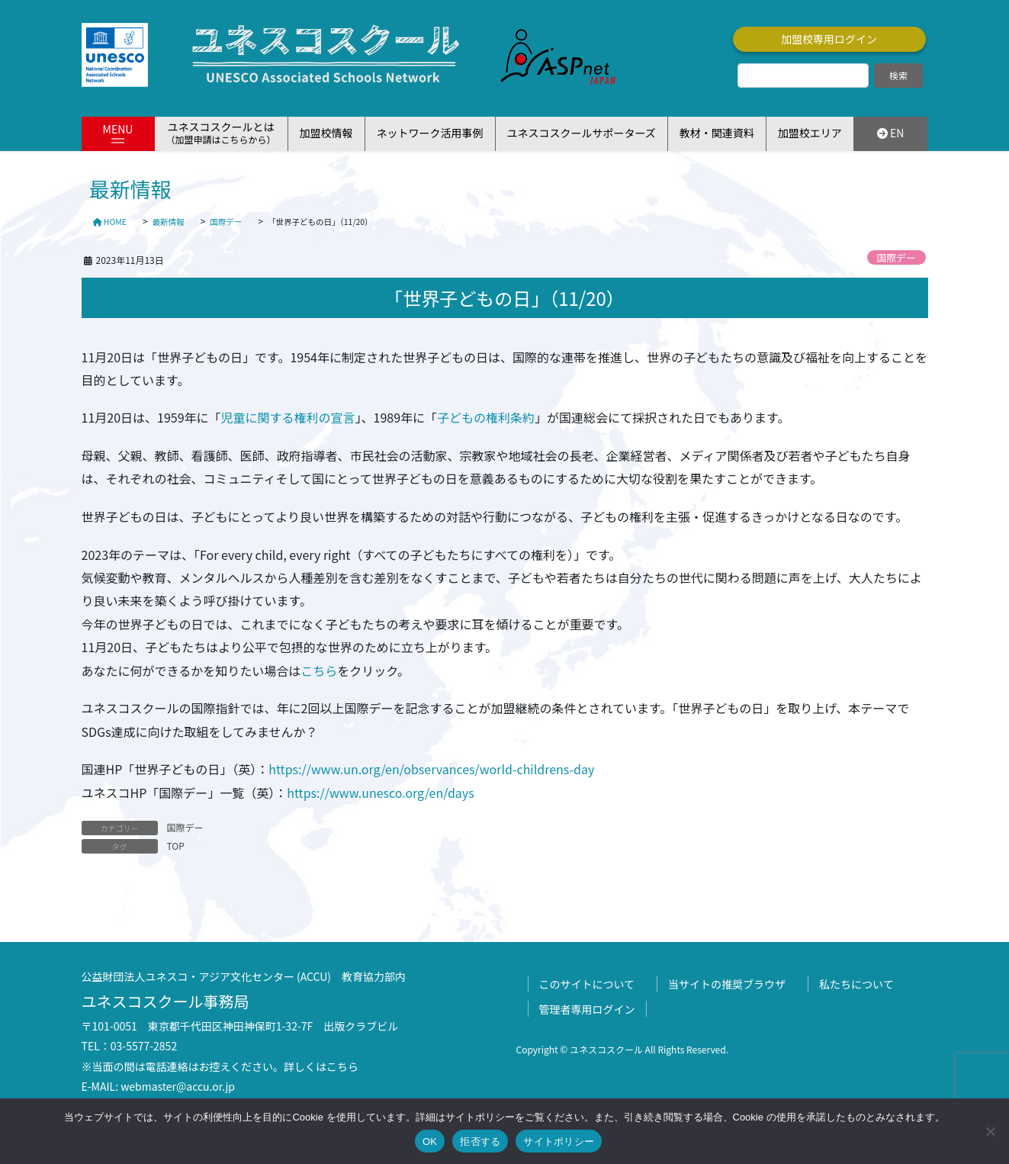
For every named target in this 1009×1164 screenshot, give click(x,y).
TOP (176, 845)
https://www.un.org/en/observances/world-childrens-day (431, 769)
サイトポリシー (558, 1141)
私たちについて (856, 984)
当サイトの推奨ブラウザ (727, 984)
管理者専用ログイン (587, 1009)
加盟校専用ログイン (829, 39)
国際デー (896, 257)
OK (430, 1141)
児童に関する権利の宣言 (288, 417)
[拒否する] (990, 1131)
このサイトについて (587, 984)
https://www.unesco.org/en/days (380, 792)
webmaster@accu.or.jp (178, 1086)
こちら (318, 670)
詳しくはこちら (321, 1066)
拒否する (480, 1141)
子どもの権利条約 (486, 417)
